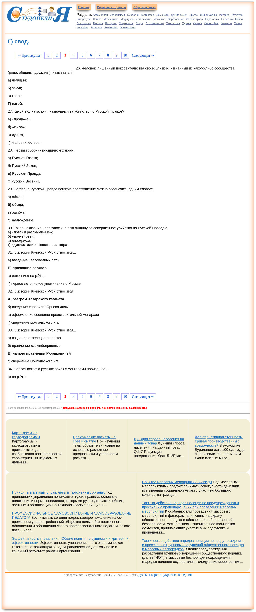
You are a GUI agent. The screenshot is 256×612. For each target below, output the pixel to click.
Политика (227, 19)
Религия (98, 23)
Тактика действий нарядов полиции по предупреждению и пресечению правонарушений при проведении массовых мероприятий (190, 507)
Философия (211, 23)
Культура (237, 14)
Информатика (208, 14)
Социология (126, 23)
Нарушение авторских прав (79, 408)
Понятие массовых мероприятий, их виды (177, 482)
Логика (97, 19)
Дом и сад (162, 14)
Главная (83, 7)
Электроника (128, 27)
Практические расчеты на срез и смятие (94, 439)
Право (239, 19)
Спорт (139, 23)
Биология (133, 14)
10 (125, 55)
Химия (238, 23)
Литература (84, 19)
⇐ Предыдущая (29, 56)
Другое (193, 14)
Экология (96, 27)
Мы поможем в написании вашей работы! (122, 408)
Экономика (111, 27)
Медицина (127, 19)
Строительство (155, 23)
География (147, 14)
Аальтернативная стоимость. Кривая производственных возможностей (219, 441)
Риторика (111, 23)
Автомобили (100, 14)
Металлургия (143, 19)
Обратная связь (144, 7)
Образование (176, 19)
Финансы (226, 23)
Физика (197, 23)
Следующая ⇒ (143, 56)
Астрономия (117, 14)
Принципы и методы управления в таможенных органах (58, 492)
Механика (159, 19)
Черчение (82, 27)
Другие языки (179, 14)
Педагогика (212, 19)
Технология (173, 23)
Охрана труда (194, 19)
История (224, 14)
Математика (111, 19)
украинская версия (177, 575)
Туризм (186, 23)
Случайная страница (111, 7)
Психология (84, 23)
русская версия (149, 575)
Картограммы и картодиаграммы (26, 435)
